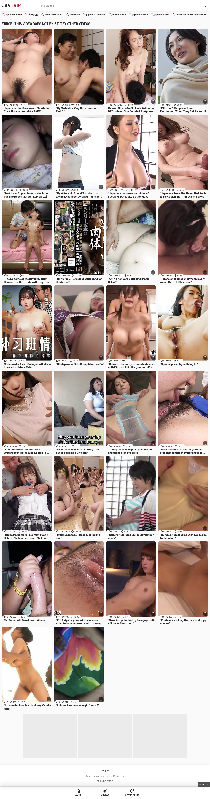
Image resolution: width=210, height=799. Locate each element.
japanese (75, 14)
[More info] (49, 101)
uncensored (119, 14)
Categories (132, 795)
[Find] (204, 5)
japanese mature (54, 14)
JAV (11, 5)
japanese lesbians (96, 14)
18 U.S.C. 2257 (105, 781)
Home (78, 795)
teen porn (105, 770)
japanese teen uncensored (191, 14)
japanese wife (140, 14)
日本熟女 (33, 14)
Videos (105, 795)
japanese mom (14, 14)
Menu (202, 784)
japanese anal (161, 14)
